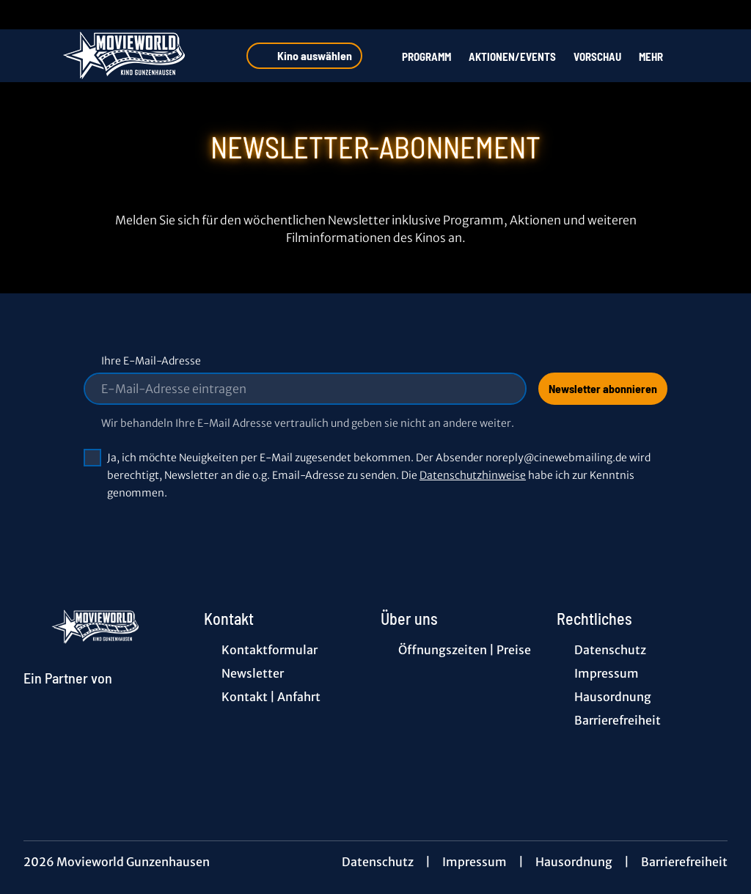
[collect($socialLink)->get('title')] (26, 14)
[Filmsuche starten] (713, 55)
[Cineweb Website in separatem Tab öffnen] (67, 695)
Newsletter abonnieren (603, 388)
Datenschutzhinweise (473, 475)
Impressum (474, 861)
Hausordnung (573, 861)
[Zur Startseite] (126, 55)
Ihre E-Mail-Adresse (151, 360)
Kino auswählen (304, 55)
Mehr (660, 56)
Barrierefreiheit (684, 861)
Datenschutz (378, 861)
